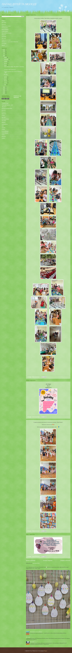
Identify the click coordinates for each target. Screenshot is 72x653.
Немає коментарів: (36, 376)
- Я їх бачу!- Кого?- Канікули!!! (10, 69)
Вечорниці (4, 112)
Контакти (4, 24)
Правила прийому (5, 29)
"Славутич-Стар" (5, 103)
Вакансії (3, 45)
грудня (5, 57)
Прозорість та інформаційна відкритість (10, 41)
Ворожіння (4, 113)
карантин (3, 122)
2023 (4, 55)
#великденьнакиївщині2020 (7, 108)
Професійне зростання (6, 40)
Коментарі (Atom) (36, 563)
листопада (6, 59)
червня (5, 65)
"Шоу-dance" (4, 106)
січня (5, 84)
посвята (3, 129)
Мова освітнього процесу (6, 33)
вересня (5, 63)
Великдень (4, 110)
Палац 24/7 (4, 34)
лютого (5, 82)
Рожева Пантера (5, 131)
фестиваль (4, 136)
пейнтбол (3, 127)
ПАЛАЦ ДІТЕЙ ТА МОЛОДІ (19, 4)
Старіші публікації (65, 560)
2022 (4, 87)
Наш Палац (4, 22)
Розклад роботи (5, 27)
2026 (4, 50)
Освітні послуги (5, 31)
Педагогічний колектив (6, 26)
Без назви (5, 74)
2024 (4, 53)
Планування (4, 36)
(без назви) (28, 637)
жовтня (6, 61)
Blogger (45, 650)
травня (5, 77)
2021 (4, 89)
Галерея (3, 115)
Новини (3, 20)
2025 (4, 51)
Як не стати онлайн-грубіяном (36, 631)
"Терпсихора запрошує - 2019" (7, 105)
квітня (5, 78)
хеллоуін (3, 138)
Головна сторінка (47, 560)
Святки (3, 134)
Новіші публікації (30, 560)
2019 (4, 92)
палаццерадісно (5, 124)
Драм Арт (4, 117)
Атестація (4, 38)
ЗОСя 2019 (4, 120)
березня (5, 80)
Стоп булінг (4, 43)
